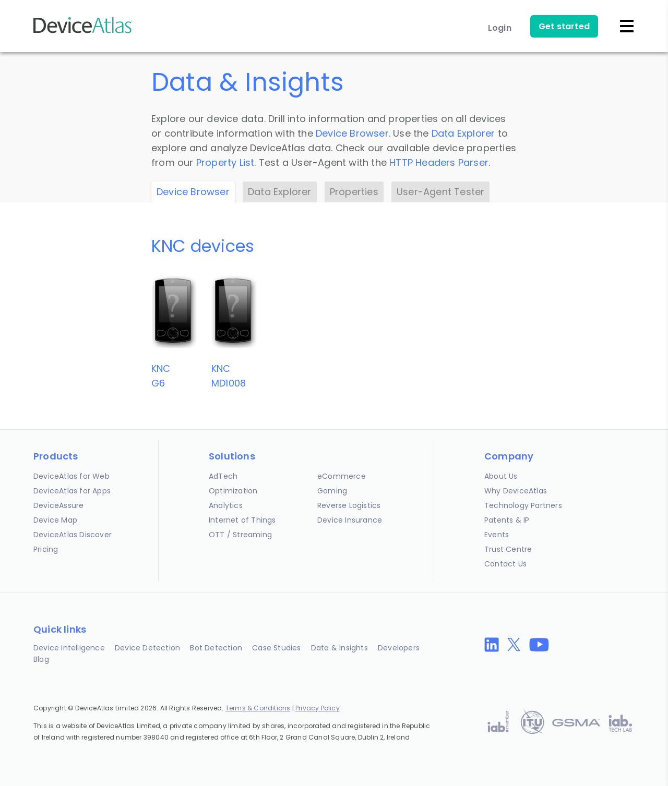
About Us (501, 476)
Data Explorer (463, 133)
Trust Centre (508, 549)
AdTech (223, 476)
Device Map (55, 520)
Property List (225, 162)
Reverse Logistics (348, 505)
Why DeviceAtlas (515, 491)
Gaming (332, 491)
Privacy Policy (317, 708)
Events (496, 534)
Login (499, 28)
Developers (399, 648)
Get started (564, 26)
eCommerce (341, 476)
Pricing (45, 549)
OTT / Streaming (240, 534)
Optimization (233, 491)
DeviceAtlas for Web (71, 476)
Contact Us (505, 564)
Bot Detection (216, 648)
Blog (41, 659)
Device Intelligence (69, 648)
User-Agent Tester (440, 191)
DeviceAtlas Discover (72, 534)
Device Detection (147, 648)
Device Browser (352, 133)
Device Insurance (349, 520)
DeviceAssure (58, 505)
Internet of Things (242, 520)
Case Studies (276, 648)
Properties (354, 191)
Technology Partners (523, 505)
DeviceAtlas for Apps (72, 491)
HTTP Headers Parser (438, 162)
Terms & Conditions (258, 708)
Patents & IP (506, 520)
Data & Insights (339, 648)
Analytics (226, 505)
